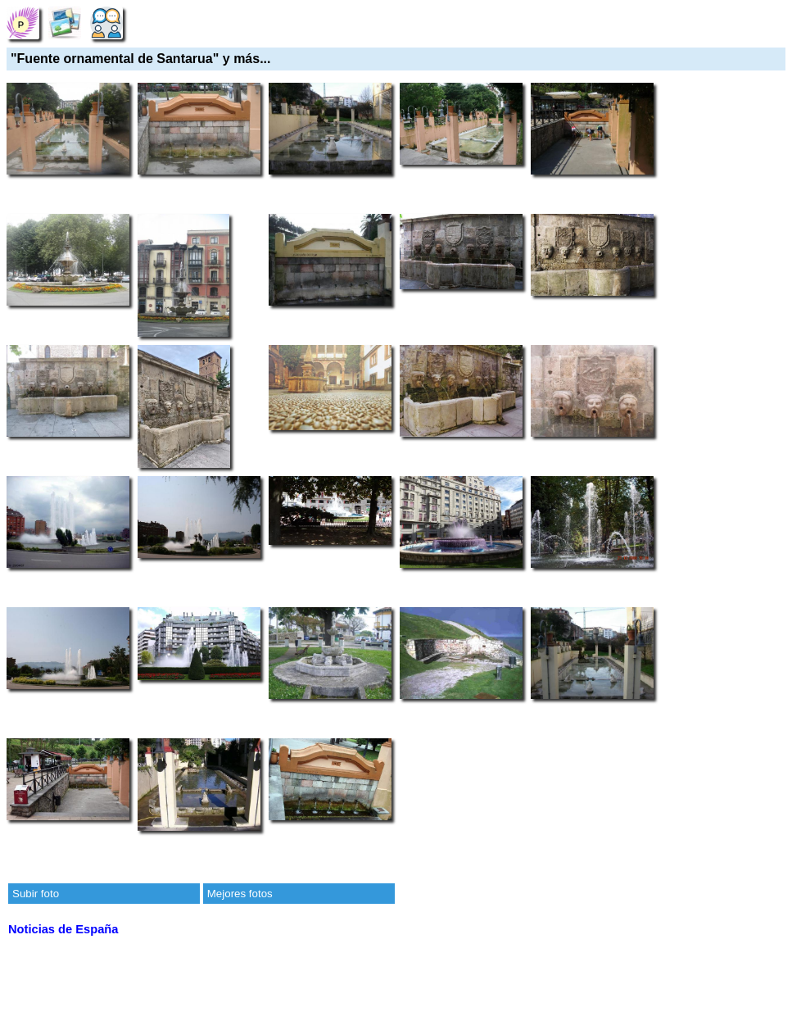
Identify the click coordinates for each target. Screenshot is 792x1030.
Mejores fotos (240, 893)
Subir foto (35, 893)
